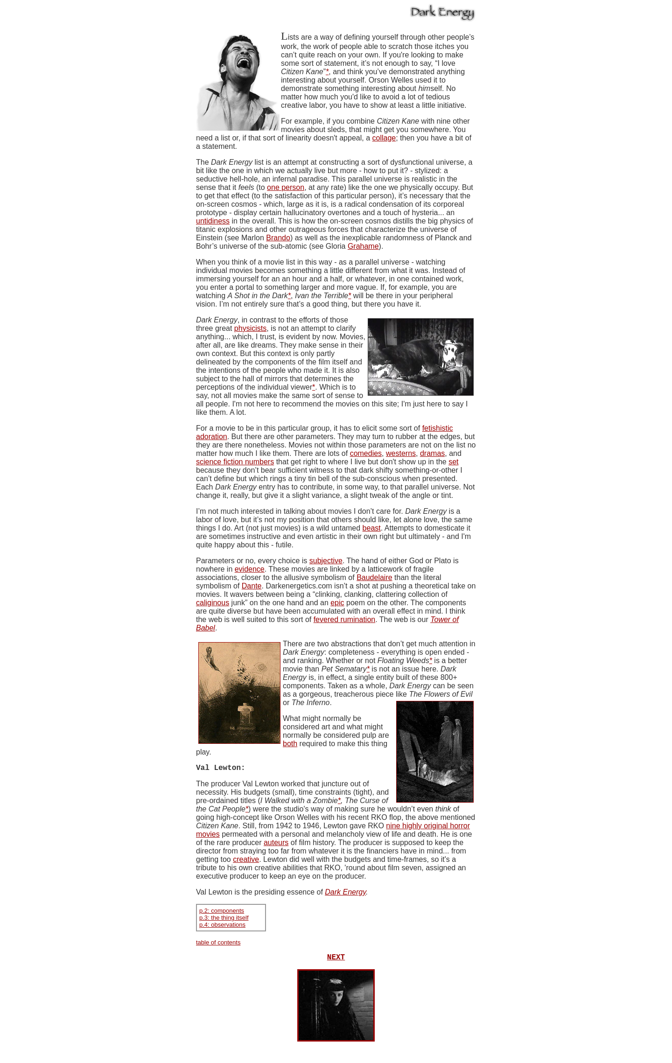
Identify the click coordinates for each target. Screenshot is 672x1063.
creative (246, 861)
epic (337, 603)
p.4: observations (222, 926)
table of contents (218, 944)
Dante (252, 586)
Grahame (363, 246)
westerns (401, 453)
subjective (326, 561)
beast (372, 528)
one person (285, 187)
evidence (250, 569)
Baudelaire (374, 577)
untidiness (213, 221)
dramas (432, 453)
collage (384, 138)
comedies (366, 453)
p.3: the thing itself (224, 919)
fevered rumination (345, 619)
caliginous (212, 603)
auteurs (276, 844)
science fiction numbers (235, 462)
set (453, 462)
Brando (278, 238)
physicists (250, 328)
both (290, 744)
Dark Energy (345, 894)
